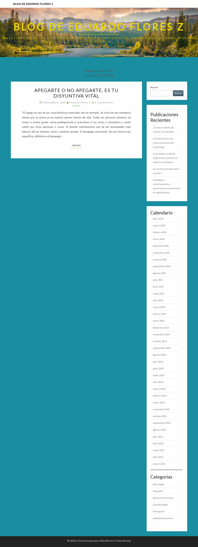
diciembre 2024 (161, 327)
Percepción (159, 511)
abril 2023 (158, 457)
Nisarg (127, 540)
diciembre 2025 (161, 245)
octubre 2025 (160, 259)
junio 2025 (158, 286)
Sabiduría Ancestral (163, 518)
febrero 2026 (159, 232)
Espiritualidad (160, 504)
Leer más (77, 145)
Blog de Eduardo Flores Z (33, 4)
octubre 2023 (160, 416)
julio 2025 (158, 279)
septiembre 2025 (162, 266)
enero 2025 (158, 320)
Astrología (158, 484)
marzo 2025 (159, 307)
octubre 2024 (160, 341)
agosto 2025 (159, 273)
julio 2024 (158, 361)
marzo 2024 (159, 388)
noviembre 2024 (161, 334)
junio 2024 (158, 368)
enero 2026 (158, 239)
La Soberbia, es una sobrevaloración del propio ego (163, 142)
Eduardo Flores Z (80, 102)
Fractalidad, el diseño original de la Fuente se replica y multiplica (165, 158)
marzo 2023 (159, 463)
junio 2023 (158, 443)
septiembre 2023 (162, 422)
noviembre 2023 (161, 409)
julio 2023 (158, 436)
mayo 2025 (158, 293)
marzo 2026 (159, 225)
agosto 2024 (159, 354)
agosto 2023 (159, 429)
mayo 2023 (158, 450)
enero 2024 (158, 402)
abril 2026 (158, 218)
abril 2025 (158, 300)
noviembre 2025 (161, 252)
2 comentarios (104, 102)
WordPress (107, 540)
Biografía (158, 491)
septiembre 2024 (162, 348)
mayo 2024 (158, 375)
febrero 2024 (159, 395)
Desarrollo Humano (163, 497)
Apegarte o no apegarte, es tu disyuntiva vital (76, 93)
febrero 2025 (159, 313)
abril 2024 (158, 382)
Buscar (154, 87)
